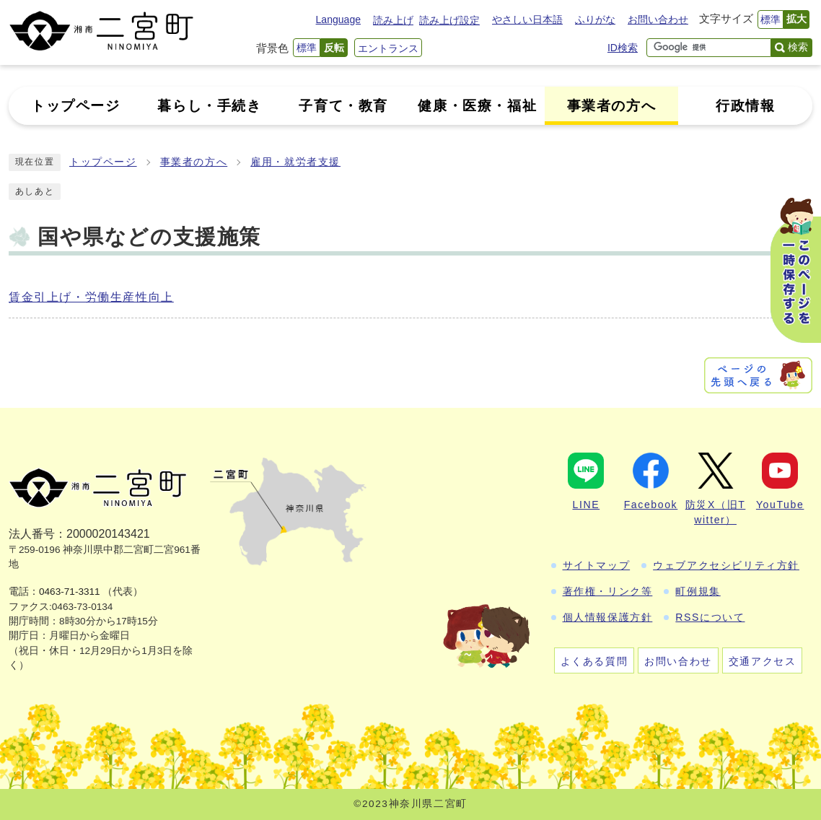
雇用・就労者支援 (295, 162)
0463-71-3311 (69, 591)
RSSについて (710, 617)
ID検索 (622, 47)
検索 (798, 47)
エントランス (388, 48)
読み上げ (393, 20)
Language (338, 19)
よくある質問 (594, 661)
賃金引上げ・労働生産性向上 (91, 297)
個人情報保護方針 (608, 617)
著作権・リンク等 (608, 591)
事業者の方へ (194, 162)
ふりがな (595, 19)
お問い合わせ (658, 19)
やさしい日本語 (527, 19)
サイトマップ (597, 565)
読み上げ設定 (449, 20)
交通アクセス (762, 661)
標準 (770, 19)
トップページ (103, 162)
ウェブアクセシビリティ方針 (726, 565)
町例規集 (697, 591)
